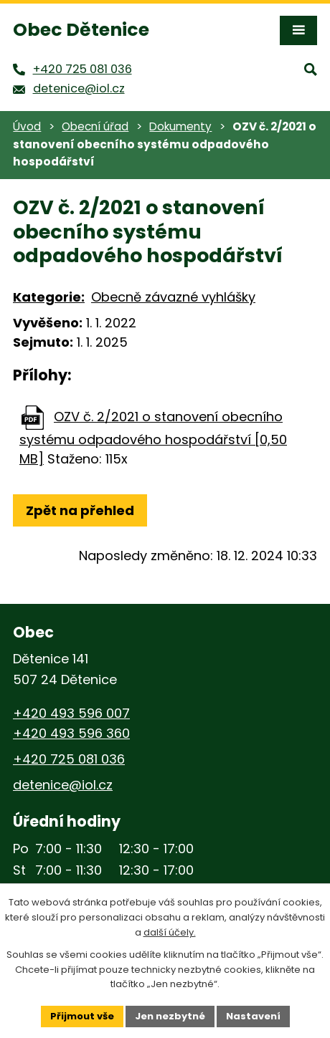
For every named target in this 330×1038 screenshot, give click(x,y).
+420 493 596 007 (71, 713)
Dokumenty (180, 126)
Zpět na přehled (80, 510)
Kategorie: (49, 297)
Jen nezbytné (170, 1016)
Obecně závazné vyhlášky (173, 297)
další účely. (169, 932)
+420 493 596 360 (71, 733)
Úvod (27, 126)
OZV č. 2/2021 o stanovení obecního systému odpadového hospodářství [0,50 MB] (153, 438)
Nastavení (253, 1016)
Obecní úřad (95, 126)
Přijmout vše (82, 1016)
